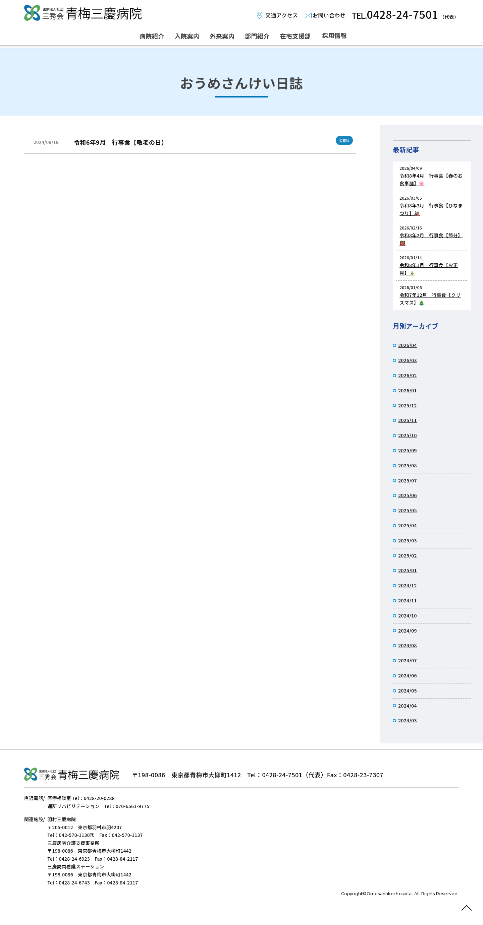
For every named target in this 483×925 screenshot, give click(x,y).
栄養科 (343, 140)
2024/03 (407, 720)
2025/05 (407, 510)
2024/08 (407, 645)
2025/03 (407, 540)
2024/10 (407, 615)
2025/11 (407, 420)
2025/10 (407, 435)
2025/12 (407, 405)
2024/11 (407, 600)
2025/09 (407, 450)
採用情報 (360, 36)
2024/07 (407, 660)
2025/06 (407, 495)
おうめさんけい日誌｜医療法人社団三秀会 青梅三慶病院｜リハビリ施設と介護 (84, 13)
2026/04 (407, 345)
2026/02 (407, 375)
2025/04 (407, 525)
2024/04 (407, 705)
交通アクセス (280, 15)
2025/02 (407, 555)
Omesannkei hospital (390, 906)
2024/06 (407, 675)
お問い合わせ (328, 15)
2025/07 (407, 480)
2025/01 (407, 570)
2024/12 (407, 585)
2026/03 (407, 360)
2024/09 (407, 630)
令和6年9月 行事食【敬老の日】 (120, 142)
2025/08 (407, 465)
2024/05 (407, 690)
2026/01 (407, 390)
